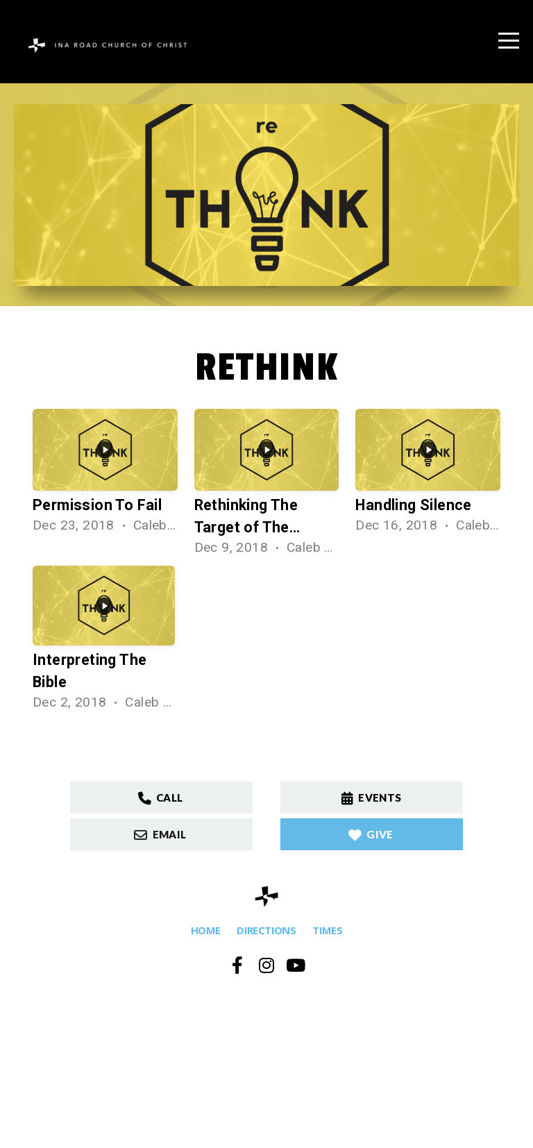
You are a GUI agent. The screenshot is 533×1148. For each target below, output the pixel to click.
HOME (206, 930)
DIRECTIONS (266, 930)
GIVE (370, 834)
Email (159, 834)
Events (370, 797)
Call (160, 797)
